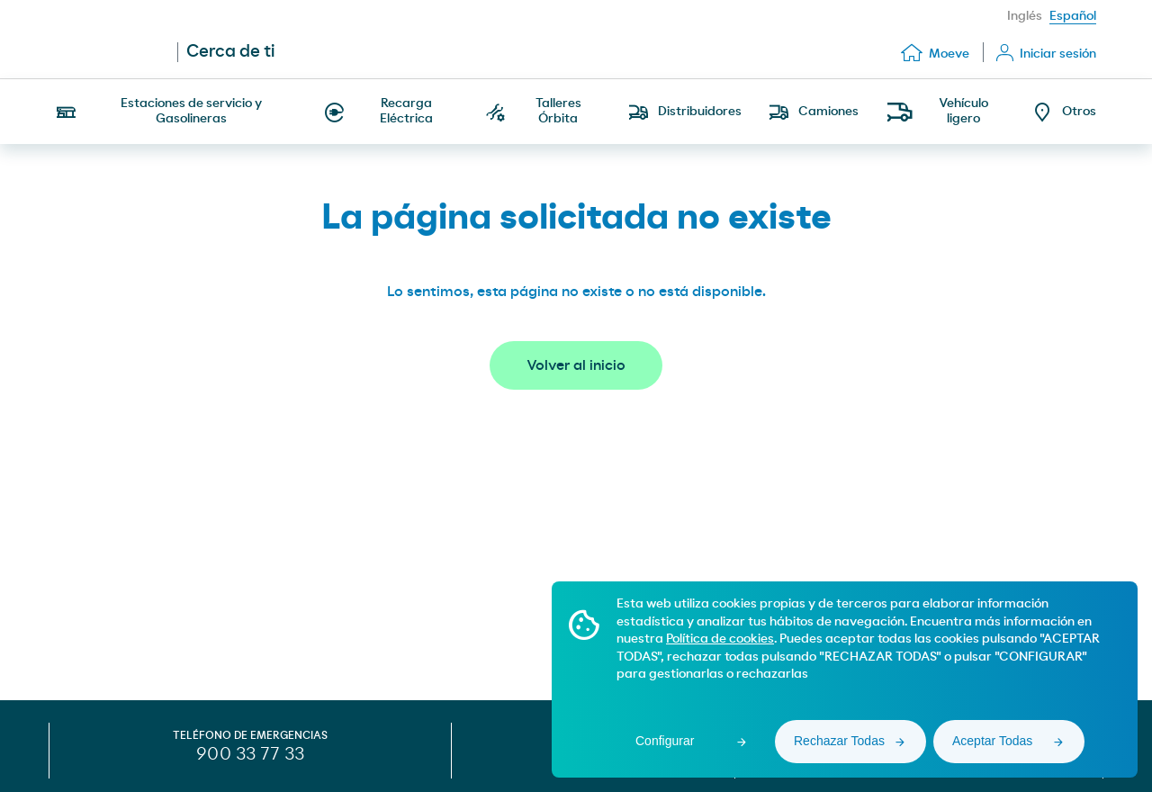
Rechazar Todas (839, 741)
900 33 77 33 (250, 754)
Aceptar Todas (992, 741)
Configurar (664, 741)
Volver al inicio (576, 365)
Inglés (1024, 16)
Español (1072, 16)
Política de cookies (720, 639)
